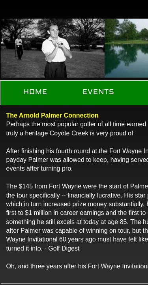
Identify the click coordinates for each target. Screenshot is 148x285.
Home (35, 92)
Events (98, 92)
